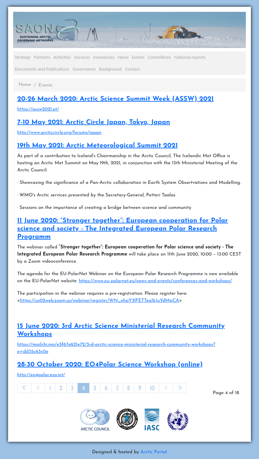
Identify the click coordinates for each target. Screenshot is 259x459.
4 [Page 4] (83, 388)
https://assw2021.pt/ (38, 109)
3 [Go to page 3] (72, 388)
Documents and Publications (42, 69)
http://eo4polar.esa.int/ (41, 375)
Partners (42, 57)
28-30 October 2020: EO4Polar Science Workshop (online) (110, 364)
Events (138, 57)
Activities (62, 57)
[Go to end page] (180, 388)
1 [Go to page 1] (50, 388)
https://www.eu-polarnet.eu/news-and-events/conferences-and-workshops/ (155, 281)
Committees (159, 57)
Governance (84, 69)
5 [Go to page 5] (94, 388)
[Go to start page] (24, 388)
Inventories (104, 57)
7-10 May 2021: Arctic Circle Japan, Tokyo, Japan (93, 122)
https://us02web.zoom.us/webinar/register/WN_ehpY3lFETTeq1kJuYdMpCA (99, 300)
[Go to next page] (166, 388)
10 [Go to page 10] (152, 388)
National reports (190, 57)
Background (110, 69)
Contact (132, 69)
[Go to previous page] (38, 388)
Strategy (23, 57)
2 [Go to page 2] (60, 388)
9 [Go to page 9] (139, 388)
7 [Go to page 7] (117, 388)
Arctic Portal (153, 452)
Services (82, 57)
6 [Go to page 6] (106, 388)
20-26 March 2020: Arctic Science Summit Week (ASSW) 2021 (115, 99)
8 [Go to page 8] (128, 388)
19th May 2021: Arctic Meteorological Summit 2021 (97, 145)
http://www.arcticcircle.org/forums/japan (59, 132)
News (123, 57)
